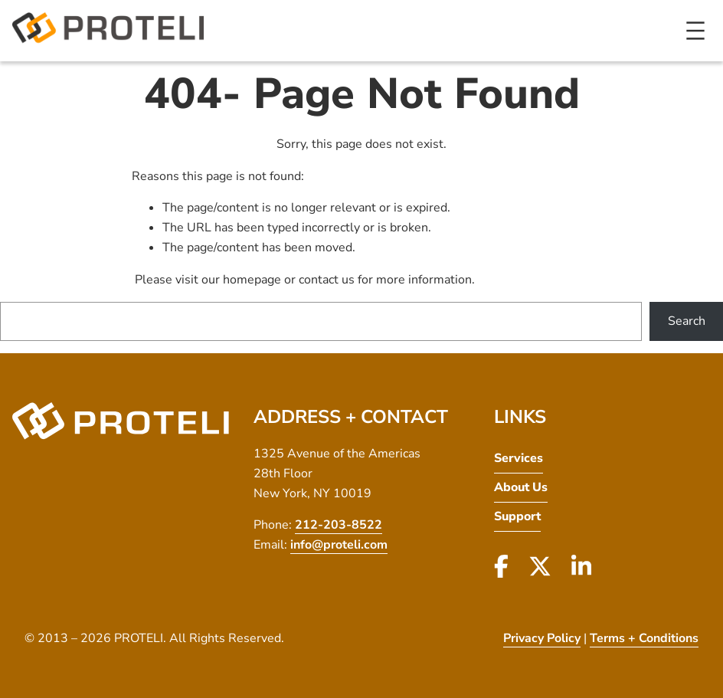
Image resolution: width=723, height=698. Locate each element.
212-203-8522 (338, 524)
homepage (252, 279)
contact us (327, 279)
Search (686, 321)
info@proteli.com (339, 544)
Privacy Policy (542, 638)
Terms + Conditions (644, 638)
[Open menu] (695, 30)
